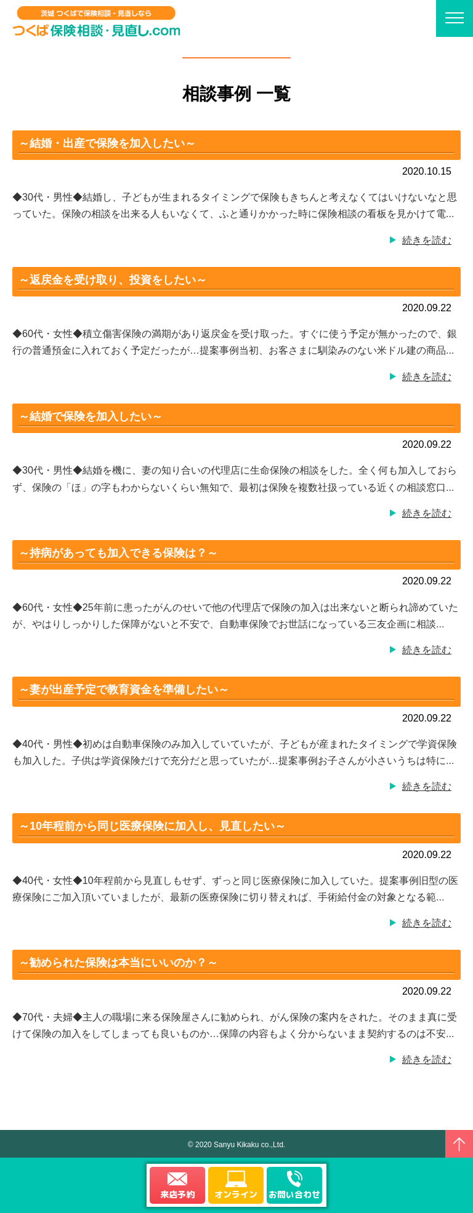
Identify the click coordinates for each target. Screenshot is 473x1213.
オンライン (235, 1194)
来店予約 (177, 1194)
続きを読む (426, 240)
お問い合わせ (294, 1194)
